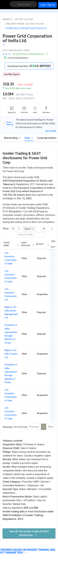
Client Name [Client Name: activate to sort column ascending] (7, 244)
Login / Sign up (47, 5)
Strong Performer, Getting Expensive (29, 54)
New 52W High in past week (18, 88)
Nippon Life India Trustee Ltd (11, 354)
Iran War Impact (12, 74)
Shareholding (11, 138)
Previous (34, 426)
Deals (28, 138)
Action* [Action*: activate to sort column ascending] (39, 244)
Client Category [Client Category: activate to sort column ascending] (25, 244)
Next (50, 426)
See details (50, 130)
